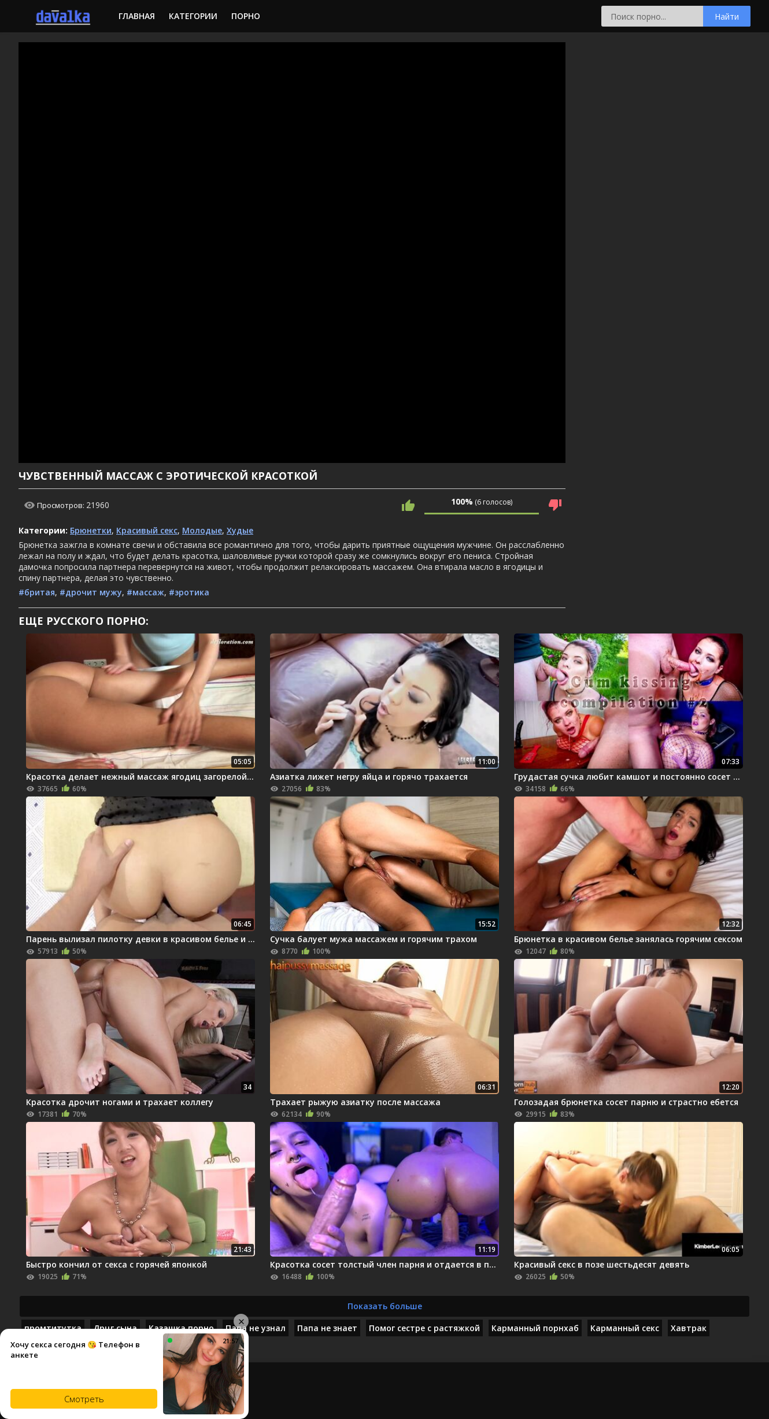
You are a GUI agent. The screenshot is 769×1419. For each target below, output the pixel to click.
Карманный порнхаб (535, 1327)
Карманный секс (624, 1327)
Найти (727, 16)
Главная (137, 15)
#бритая (37, 592)
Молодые (202, 530)
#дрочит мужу (91, 592)
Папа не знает (327, 1327)
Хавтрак (689, 1327)
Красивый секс (147, 530)
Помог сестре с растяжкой (424, 1327)
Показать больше (384, 1306)
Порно (245, 15)
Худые (240, 530)
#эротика (189, 592)
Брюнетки (91, 530)
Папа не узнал (255, 1327)
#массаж (145, 592)
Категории (193, 15)
